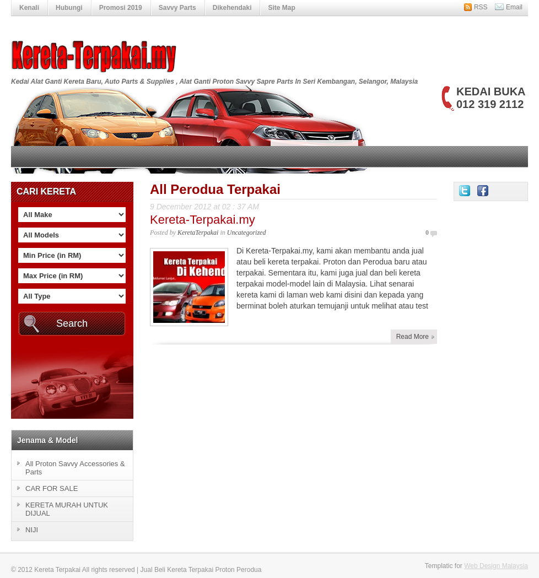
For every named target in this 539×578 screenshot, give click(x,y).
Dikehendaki (232, 8)
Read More (412, 337)
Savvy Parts (177, 8)
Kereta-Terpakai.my (202, 219)
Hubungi (69, 8)
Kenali (29, 8)
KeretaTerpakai (197, 232)
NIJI (31, 530)
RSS (481, 7)
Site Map (281, 8)
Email (514, 7)
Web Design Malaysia (496, 566)
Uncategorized (246, 232)
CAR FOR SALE (51, 488)
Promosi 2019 (120, 8)
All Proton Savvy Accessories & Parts (75, 468)
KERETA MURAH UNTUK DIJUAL (66, 509)
